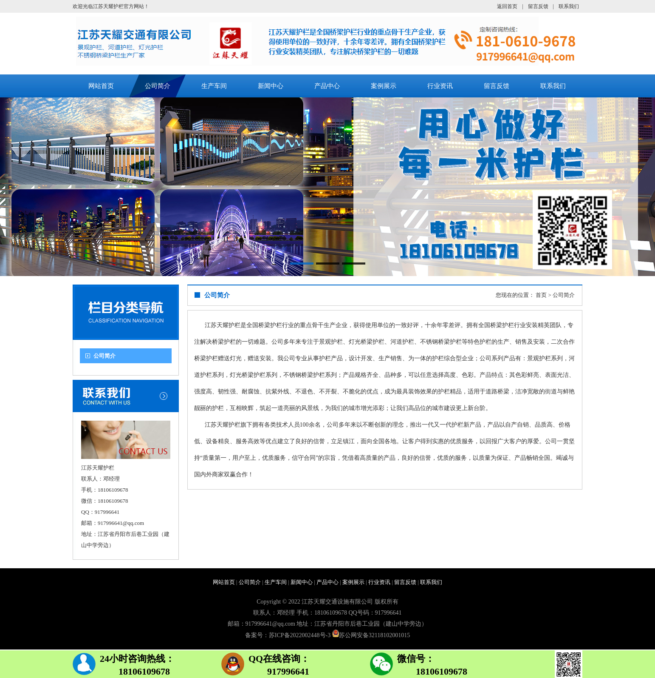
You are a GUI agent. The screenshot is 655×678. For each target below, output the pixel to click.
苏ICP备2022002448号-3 (299, 635)
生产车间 (214, 86)
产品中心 (327, 86)
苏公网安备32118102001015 (374, 635)
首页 (541, 295)
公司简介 (157, 86)
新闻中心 (270, 86)
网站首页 (101, 86)
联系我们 (569, 6)
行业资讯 (440, 86)
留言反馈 (538, 6)
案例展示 (383, 86)
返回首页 (507, 6)
